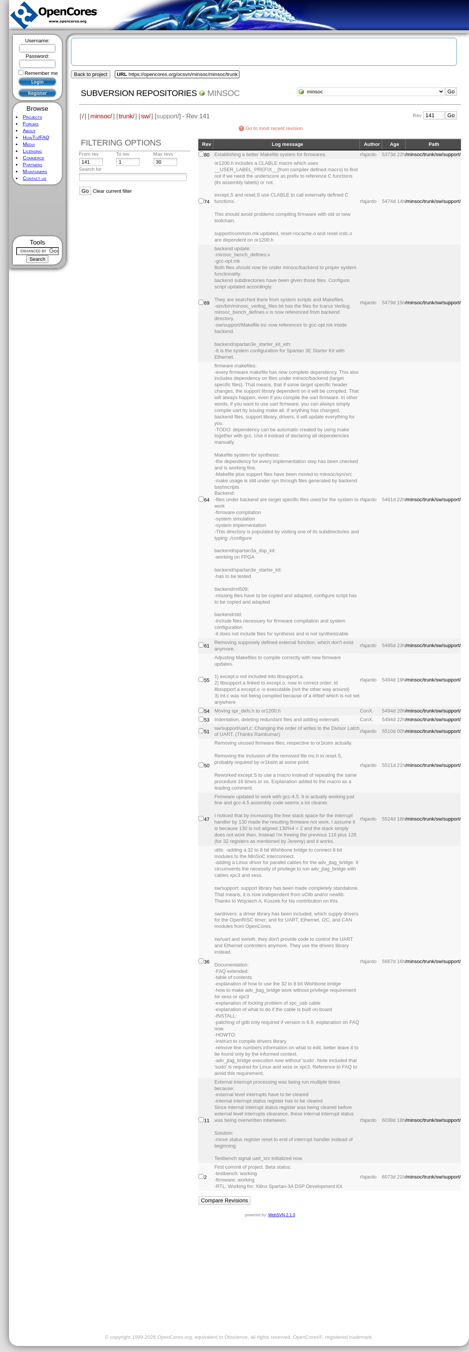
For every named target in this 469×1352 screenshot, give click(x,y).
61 (206, 646)
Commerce (33, 158)
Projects (32, 117)
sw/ (145, 116)
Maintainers (35, 171)
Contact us (34, 178)
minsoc (223, 93)
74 (206, 201)
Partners (32, 164)
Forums (31, 124)
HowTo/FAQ (36, 137)
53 (206, 720)
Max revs (163, 154)
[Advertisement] (37, 210)
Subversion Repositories (139, 93)
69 (206, 303)
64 (206, 500)
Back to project (90, 74)
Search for (90, 169)
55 (206, 680)
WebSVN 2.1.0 (281, 1215)
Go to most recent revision (274, 128)
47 (206, 819)
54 (206, 711)
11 (206, 1120)
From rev (89, 154)
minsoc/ (101, 116)
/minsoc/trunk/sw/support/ (433, 154)
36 (206, 962)
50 (206, 765)
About (29, 130)
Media (29, 144)
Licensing (32, 151)
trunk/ (126, 116)
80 (206, 155)
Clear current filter (112, 191)
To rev (122, 154)
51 (206, 731)
